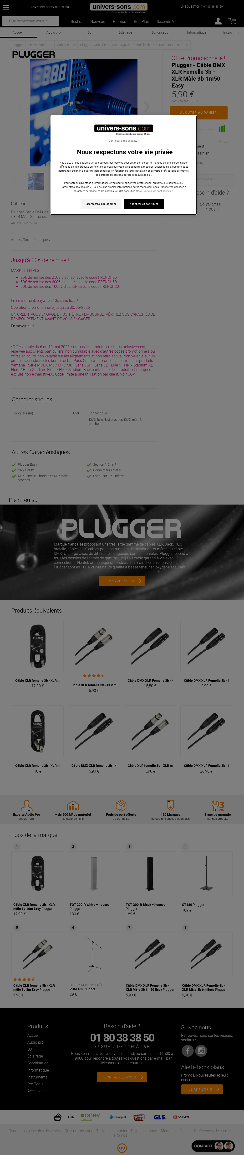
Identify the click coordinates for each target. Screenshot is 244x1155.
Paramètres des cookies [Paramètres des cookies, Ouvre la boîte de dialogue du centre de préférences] (101, 204)
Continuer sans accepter (123, 140)
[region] (124, 165)
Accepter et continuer (144, 204)
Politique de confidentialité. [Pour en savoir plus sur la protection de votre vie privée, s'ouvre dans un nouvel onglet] (158, 191)
